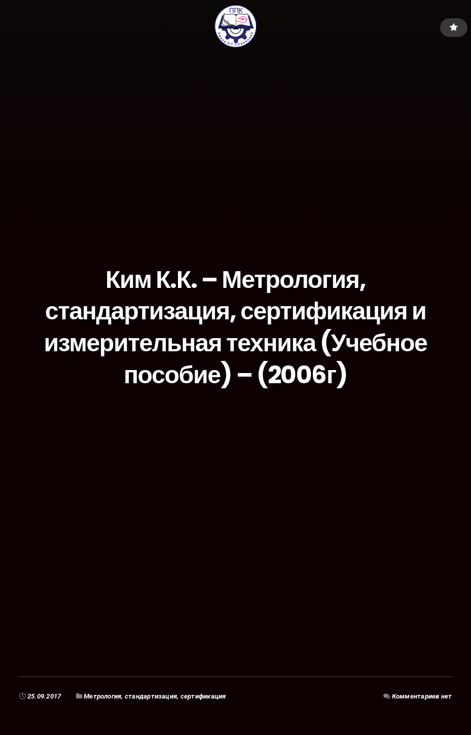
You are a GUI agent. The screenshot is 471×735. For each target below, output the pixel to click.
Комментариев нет (422, 696)
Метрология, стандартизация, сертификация (155, 696)
